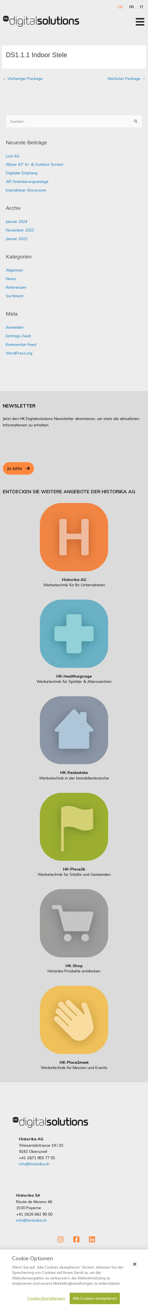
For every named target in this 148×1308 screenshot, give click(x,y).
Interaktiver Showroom (26, 190)
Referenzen (16, 287)
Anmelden (15, 327)
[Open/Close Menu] (140, 22)
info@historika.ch (34, 1163)
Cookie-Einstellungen (46, 1298)
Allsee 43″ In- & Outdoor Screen (34, 164)
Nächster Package (126, 78)
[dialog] (74, 1278)
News (11, 278)
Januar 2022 (16, 238)
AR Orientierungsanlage (27, 181)
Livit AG (13, 156)
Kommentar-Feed (21, 344)
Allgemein (14, 270)
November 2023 (20, 230)
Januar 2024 (16, 221)
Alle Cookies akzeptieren (95, 1298)
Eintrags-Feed (18, 335)
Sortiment (14, 295)
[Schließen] (135, 1264)
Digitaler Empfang (21, 172)
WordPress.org (19, 353)
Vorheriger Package (23, 78)
